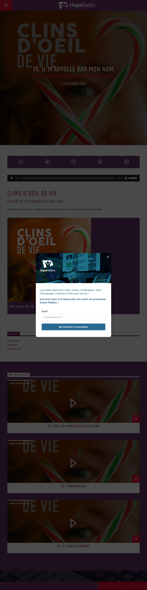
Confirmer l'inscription (71, 326)
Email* (45, 311)
